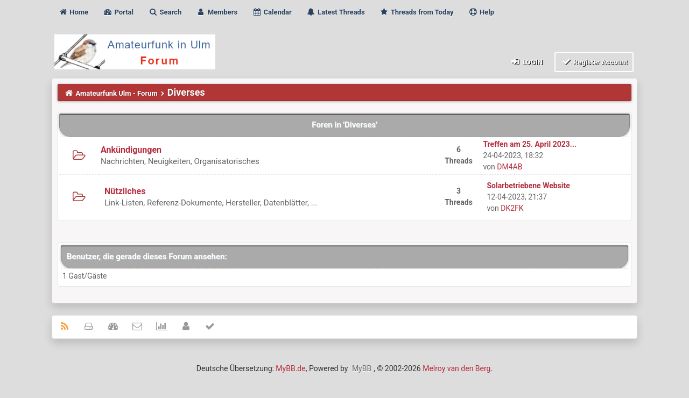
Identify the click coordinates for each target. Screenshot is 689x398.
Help (481, 12)
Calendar (271, 12)
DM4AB (509, 166)
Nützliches (124, 191)
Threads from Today (416, 12)
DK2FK (512, 208)
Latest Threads (335, 12)
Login (526, 61)
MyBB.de (290, 368)
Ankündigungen (131, 150)
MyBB (361, 368)
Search (164, 12)
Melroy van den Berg (456, 368)
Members (216, 12)
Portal (118, 12)
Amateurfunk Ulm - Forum (117, 93)
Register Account (594, 61)
